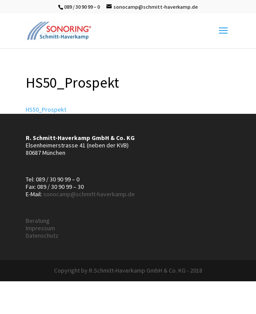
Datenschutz (42, 235)
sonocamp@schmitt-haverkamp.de (89, 194)
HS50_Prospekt (46, 109)
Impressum (40, 228)
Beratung (38, 221)
